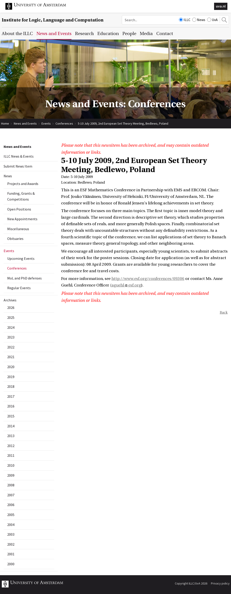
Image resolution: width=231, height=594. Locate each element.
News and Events (25, 123)
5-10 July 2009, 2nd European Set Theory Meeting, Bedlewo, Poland (123, 123)
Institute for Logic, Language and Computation (53, 20)
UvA (212, 19)
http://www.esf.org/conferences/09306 (147, 278)
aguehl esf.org (126, 285)
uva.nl (221, 6)
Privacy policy (220, 583)
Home (5, 123)
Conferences (64, 123)
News (198, 19)
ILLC (184, 19)
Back (224, 312)
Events (46, 123)
